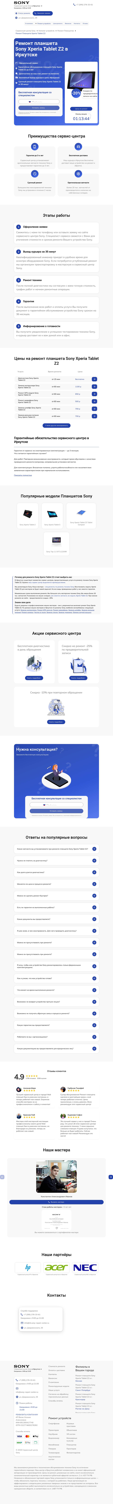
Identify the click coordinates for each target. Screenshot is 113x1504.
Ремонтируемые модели (58, 1386)
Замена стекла (52, 612)
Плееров (52, 1449)
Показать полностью (23, 475)
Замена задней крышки (82, 612)
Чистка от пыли (40, 612)
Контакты (77, 23)
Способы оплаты (55, 1401)
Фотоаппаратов (73, 1453)
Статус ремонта (22, 13)
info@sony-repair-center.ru (27, 1390)
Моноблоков (53, 1445)
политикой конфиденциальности (72, 815)
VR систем (71, 1434)
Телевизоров (53, 1453)
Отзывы (85, 23)
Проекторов (53, 1430)
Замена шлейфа (74, 610)
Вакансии (68, 23)
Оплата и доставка (56, 1370)
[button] (111, 1177)
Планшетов (71, 1445)
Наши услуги (54, 1390)
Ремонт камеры (27, 612)
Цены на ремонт (81, 109)
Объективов (72, 1430)
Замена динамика (65, 612)
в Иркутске (37, 6)
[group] (28, 1269)
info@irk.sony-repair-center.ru (35, 1323)
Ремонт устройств (44, 24)
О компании (29, 23)
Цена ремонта (57, 23)
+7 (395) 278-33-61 (84, 5)
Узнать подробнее (33, 678)
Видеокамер (53, 1438)
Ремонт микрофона (60, 610)
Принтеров (71, 1449)
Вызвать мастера (56, 1202)
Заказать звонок (42, 13)
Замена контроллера (29, 610)
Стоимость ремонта (56, 1366)
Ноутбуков (52, 1434)
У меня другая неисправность (56, 425)
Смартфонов (53, 1423)
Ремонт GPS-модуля (44, 610)
